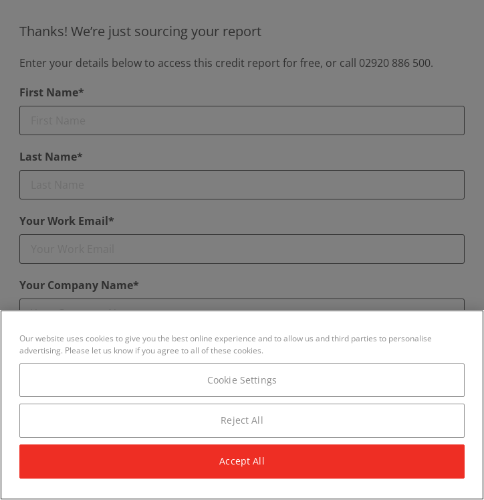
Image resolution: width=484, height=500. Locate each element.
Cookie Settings (242, 379)
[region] (242, 405)
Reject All (242, 420)
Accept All (241, 460)
